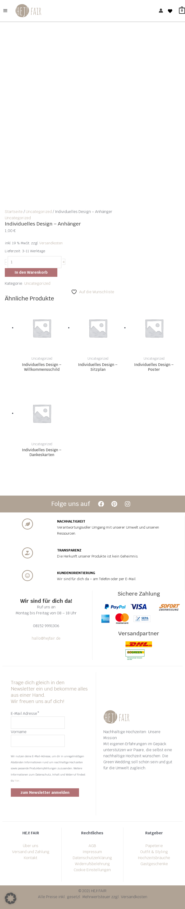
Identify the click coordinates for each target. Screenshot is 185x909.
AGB (92, 845)
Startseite (14, 211)
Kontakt (30, 857)
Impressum (92, 851)
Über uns (30, 845)
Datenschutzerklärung (92, 857)
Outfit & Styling (154, 851)
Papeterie (154, 845)
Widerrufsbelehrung (92, 863)
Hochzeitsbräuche (154, 857)
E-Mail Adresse (25, 713)
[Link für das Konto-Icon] (161, 11)
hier (17, 780)
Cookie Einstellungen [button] (92, 869)
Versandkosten (51, 243)
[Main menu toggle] (5, 11)
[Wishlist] (170, 11)
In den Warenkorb (31, 272)
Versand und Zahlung (30, 851)
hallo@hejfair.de (46, 638)
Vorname (18, 731)
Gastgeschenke (154, 863)
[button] (10, 898)
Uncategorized (39, 211)
